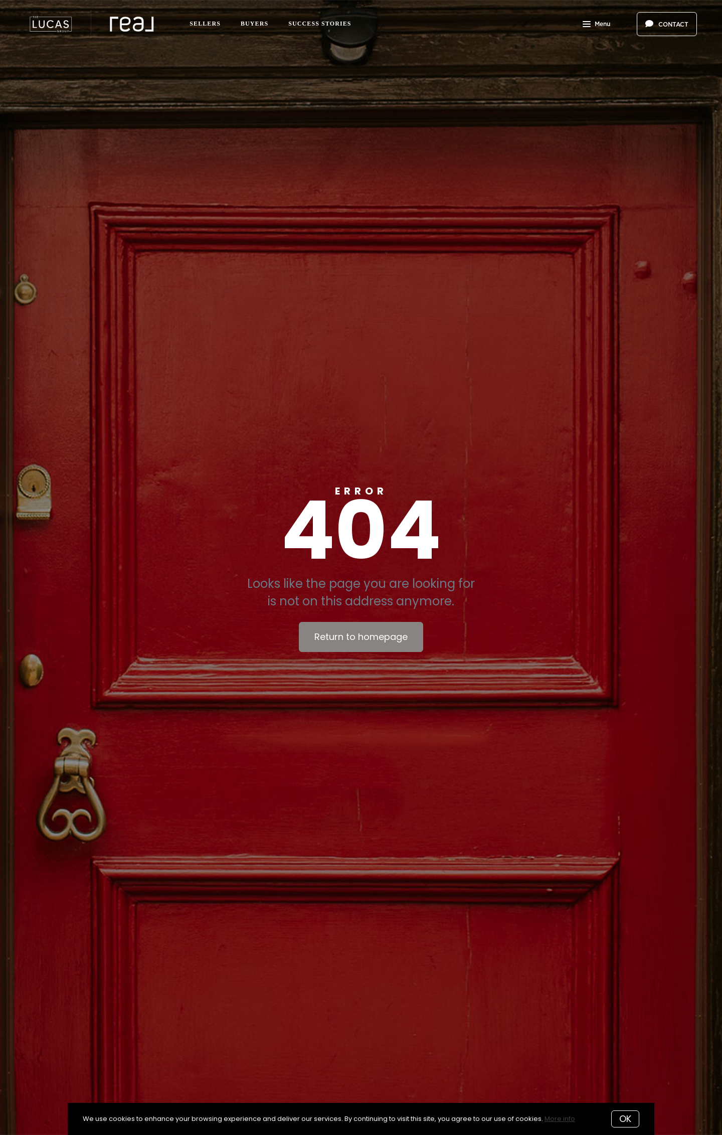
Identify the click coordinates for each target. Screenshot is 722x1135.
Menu (596, 25)
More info (560, 1118)
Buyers (254, 23)
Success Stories (319, 23)
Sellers (205, 23)
